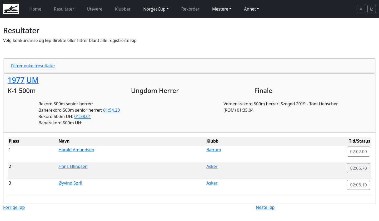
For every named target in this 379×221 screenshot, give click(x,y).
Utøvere (94, 9)
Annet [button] (250, 9)
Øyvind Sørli (70, 183)
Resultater (64, 9)
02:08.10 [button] (358, 185)
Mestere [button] (220, 9)
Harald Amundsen (76, 150)
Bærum (213, 150)
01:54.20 (111, 110)
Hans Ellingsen (72, 166)
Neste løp (265, 207)
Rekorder (190, 9)
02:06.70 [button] (358, 168)
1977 (16, 80)
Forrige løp (14, 207)
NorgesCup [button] (154, 9)
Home (35, 9)
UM (32, 80)
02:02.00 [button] (358, 151)
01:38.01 (82, 116)
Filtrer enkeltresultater (33, 66)
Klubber (123, 9)
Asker (211, 166)
